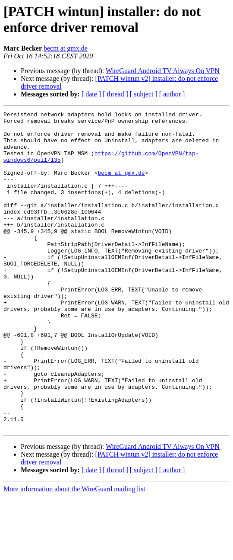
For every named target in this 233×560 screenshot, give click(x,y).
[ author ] (172, 94)
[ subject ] (143, 94)
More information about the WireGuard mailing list (74, 552)
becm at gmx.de (66, 48)
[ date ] (91, 94)
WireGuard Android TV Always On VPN (163, 70)
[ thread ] (115, 94)
